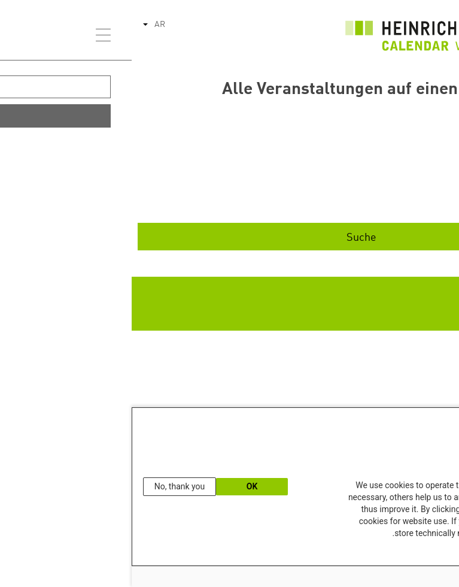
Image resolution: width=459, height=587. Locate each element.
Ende (364, 200)
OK (120, 486)
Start (365, 163)
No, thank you (48, 486)
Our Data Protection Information (400, 553)
